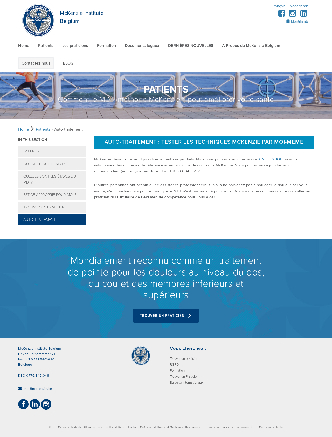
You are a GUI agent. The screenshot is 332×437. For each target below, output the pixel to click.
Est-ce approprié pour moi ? (49, 195)
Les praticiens (75, 45)
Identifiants (297, 21)
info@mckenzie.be (38, 389)
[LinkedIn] (304, 15)
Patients (45, 45)
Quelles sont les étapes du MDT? (49, 179)
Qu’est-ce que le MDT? (44, 164)
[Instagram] (293, 15)
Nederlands (299, 6)
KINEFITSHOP (270, 159)
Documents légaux (142, 45)
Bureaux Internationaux (186, 382)
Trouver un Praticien (166, 316)
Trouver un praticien (44, 207)
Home (23, 45)
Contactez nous (36, 63)
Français (279, 6)
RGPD (174, 365)
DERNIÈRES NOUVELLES (190, 45)
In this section (32, 140)
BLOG (68, 63)
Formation (106, 45)
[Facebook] (281, 15)
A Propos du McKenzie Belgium (251, 45)
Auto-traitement (39, 219)
